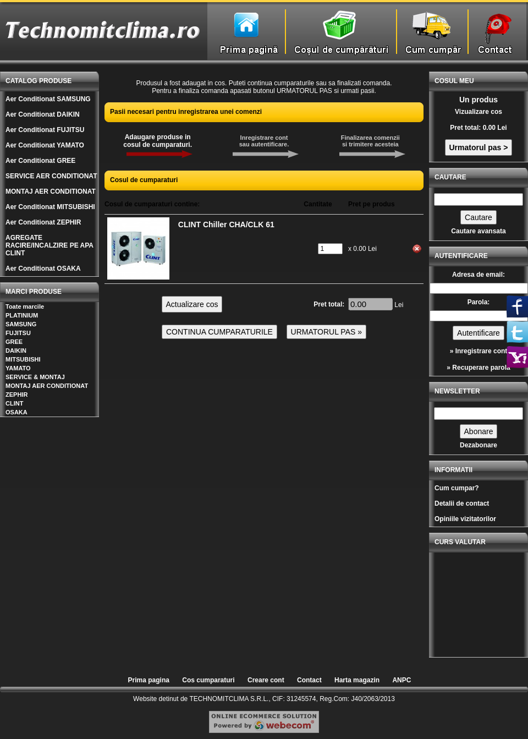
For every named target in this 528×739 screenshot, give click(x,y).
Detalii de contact (462, 503)
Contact (309, 680)
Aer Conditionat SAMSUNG (48, 99)
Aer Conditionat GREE (40, 161)
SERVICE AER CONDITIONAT (51, 176)
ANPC (401, 680)
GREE (14, 341)
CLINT (14, 403)
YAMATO (18, 368)
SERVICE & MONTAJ (35, 377)
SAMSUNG (21, 324)
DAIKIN (16, 350)
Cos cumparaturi (208, 680)
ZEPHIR (17, 394)
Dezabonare (478, 445)
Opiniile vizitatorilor (465, 519)
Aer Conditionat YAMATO (45, 145)
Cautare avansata (478, 231)
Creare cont (266, 680)
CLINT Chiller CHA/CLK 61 (226, 224)
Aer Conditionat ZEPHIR (43, 222)
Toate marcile (25, 306)
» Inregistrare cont (479, 351)
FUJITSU (18, 333)
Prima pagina (148, 680)
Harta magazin (357, 680)
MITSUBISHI (23, 359)
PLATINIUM (22, 315)
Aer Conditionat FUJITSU (45, 130)
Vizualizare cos (478, 112)
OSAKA (17, 412)
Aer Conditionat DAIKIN (43, 114)
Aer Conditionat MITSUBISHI (50, 207)
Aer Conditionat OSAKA (43, 268)
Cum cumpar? (457, 488)
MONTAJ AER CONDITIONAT (51, 191)
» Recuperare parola (478, 367)
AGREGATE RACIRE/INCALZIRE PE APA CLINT (50, 245)
